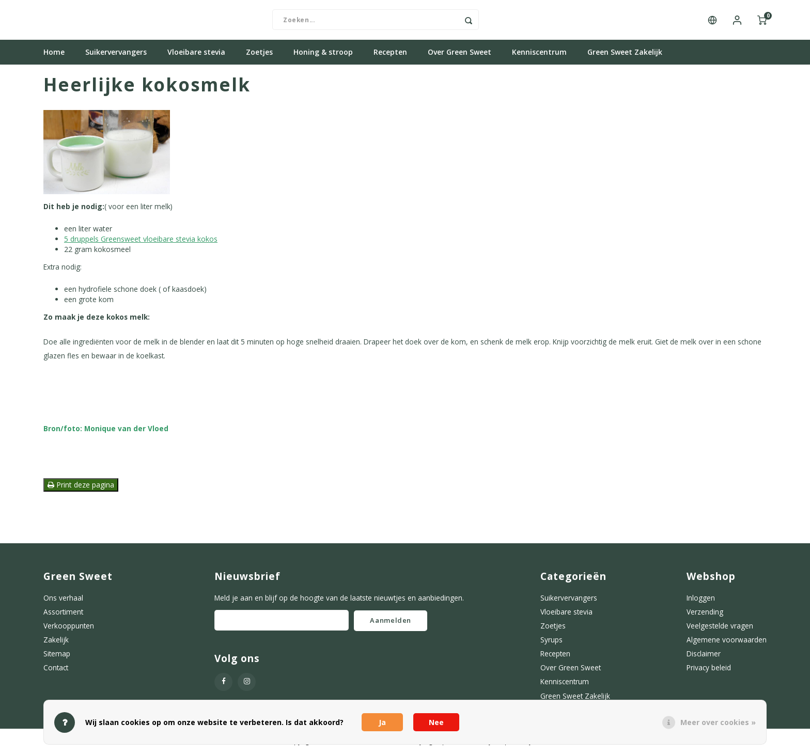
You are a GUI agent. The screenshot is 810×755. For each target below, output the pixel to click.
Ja (382, 722)
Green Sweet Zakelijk (624, 54)
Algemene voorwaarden (727, 641)
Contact (55, 669)
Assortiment (63, 613)
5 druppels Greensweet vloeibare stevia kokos (140, 241)
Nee (436, 722)
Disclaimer (704, 655)
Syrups (551, 641)
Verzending (705, 613)
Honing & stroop (323, 54)
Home (54, 54)
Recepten (390, 54)
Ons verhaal (63, 599)
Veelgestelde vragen (720, 627)
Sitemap (56, 655)
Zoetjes (259, 54)
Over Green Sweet (459, 54)
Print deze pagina (81, 486)
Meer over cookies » (718, 722)
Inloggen (701, 599)
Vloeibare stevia (196, 54)
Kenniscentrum (539, 54)
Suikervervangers (116, 54)
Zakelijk (56, 641)
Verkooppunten (68, 627)
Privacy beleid (709, 669)
